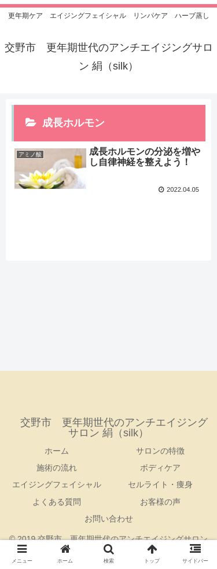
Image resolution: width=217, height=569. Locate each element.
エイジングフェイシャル (56, 484)
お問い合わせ (108, 518)
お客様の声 (160, 501)
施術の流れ (56, 467)
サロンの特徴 (160, 450)
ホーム (57, 450)
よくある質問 (56, 501)
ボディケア (160, 467)
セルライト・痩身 (160, 484)
